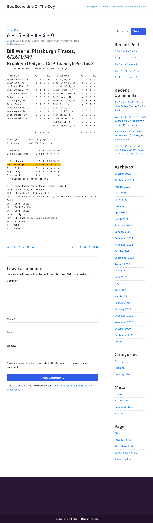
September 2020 (124, 335)
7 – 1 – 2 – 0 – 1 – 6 (125, 58)
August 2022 (122, 186)
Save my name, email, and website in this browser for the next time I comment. (47, 365)
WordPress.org (123, 413)
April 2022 (121, 212)
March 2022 (122, 219)
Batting (119, 361)
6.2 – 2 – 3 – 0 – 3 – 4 (127, 51)
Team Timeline (123, 459)
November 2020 (124, 322)
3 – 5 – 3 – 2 (122, 139)
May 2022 (120, 206)
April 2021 (120, 290)
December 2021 (124, 238)
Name (11, 319)
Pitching (12, 29)
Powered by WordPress (66, 519)
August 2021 (122, 264)
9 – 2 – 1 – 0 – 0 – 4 (126, 64)
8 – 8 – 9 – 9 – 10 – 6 (20, 247)
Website (11, 345)
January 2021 (123, 309)
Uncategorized (123, 374)
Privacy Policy (123, 439)
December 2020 (124, 315)
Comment (13, 280)
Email (10, 332)
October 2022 (123, 173)
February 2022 (123, 225)
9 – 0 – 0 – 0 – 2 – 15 (130, 154)
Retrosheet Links (124, 446)
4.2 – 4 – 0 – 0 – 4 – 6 (127, 70)
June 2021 (121, 277)
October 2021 (122, 251)
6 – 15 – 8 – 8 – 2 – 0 (30, 35)
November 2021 (124, 244)
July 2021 (120, 270)
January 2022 (123, 232)
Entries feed (122, 400)
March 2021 (121, 296)
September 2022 (124, 180)
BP (11, 41)
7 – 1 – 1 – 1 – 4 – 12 (126, 77)
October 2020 (123, 328)
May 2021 (120, 283)
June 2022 (121, 199)
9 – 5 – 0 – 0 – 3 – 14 (85, 247)
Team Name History (126, 452)
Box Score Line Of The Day (31, 6)
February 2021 (123, 302)
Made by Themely (89, 519)
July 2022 (121, 193)
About (118, 433)
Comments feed (124, 407)
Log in (118, 394)
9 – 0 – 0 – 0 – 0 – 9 (126, 124)
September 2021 (124, 257)
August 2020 (122, 341)
